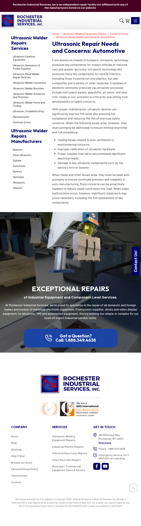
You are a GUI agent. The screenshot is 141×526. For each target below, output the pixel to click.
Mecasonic (19, 182)
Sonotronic (19, 165)
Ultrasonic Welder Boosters (28, 88)
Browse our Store (21, 462)
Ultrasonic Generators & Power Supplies (26, 67)
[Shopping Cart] (127, 20)
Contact (16, 482)
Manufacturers (21, 116)
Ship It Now (18, 455)
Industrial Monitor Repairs (68, 446)
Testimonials (19, 475)
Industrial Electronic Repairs (69, 453)
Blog (14, 442)
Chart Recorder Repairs (66, 459)
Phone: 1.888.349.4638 (112, 448)
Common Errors (22, 122)
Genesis (17, 171)
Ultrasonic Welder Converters (29, 82)
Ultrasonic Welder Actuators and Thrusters (29, 95)
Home (14, 436)
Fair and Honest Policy (24, 469)
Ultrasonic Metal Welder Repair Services (26, 75)
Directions (105, 442)
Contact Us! (135, 261)
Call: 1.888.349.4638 (76, 340)
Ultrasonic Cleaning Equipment (24, 58)
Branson (17, 149)
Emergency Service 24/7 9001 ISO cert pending (114, 456)
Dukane (17, 160)
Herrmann (18, 177)
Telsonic (17, 187)
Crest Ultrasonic (22, 155)
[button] (121, 20)
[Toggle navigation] (135, 20)
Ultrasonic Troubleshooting (28, 111)
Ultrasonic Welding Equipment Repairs (63, 438)
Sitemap (16, 449)
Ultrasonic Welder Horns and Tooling (29, 104)
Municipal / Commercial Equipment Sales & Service (68, 468)
